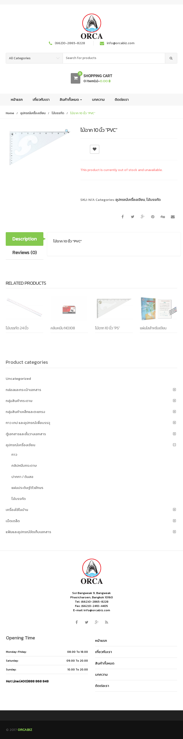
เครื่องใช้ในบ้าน (17, 509)
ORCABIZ (25, 729)
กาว (14, 454)
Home (10, 113)
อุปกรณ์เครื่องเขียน (33, 113)
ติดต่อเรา (122, 99)
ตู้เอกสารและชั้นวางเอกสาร (26, 434)
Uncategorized (18, 378)
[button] (67, 131)
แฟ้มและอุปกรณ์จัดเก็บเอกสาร (28, 532)
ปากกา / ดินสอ (22, 476)
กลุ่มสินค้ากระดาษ (19, 400)
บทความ (98, 99)
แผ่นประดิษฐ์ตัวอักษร (27, 487)
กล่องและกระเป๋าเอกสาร (23, 389)
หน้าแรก (17, 99)
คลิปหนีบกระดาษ (24, 465)
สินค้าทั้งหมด (71, 99)
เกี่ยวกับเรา (41, 99)
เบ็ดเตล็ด (13, 521)
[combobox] (114, 58)
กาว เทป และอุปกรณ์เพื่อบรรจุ (28, 422)
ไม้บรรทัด (58, 113)
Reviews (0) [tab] (24, 252)
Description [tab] (24, 238)
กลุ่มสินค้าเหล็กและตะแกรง (25, 411)
